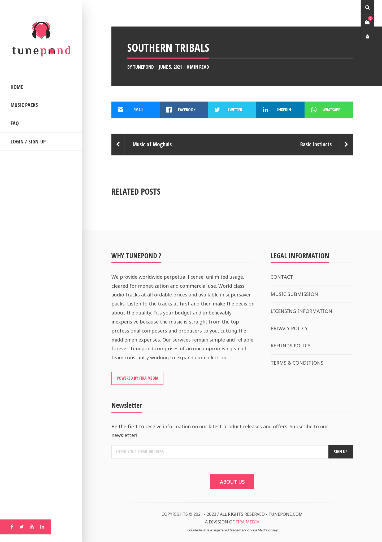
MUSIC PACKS (24, 104)
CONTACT (282, 277)
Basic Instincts (316, 144)
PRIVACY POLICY (289, 328)
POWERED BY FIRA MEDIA (137, 378)
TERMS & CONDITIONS (297, 363)
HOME (17, 86)
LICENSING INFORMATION (301, 311)
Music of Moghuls (152, 144)
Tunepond (143, 67)
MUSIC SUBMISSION (294, 294)
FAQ (15, 123)
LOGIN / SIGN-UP (28, 141)
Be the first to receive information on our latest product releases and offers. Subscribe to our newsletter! (219, 431)
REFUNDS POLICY (290, 345)
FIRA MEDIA (247, 522)
